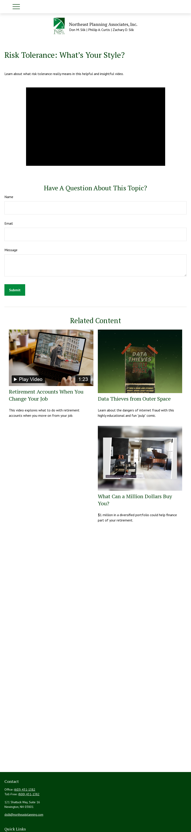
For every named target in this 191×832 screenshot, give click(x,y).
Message (10, 250)
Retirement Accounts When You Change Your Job (46, 395)
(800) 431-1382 (29, 794)
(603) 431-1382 (24, 789)
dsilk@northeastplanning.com (23, 815)
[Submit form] (14, 290)
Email (8, 223)
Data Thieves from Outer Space (134, 398)
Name (8, 197)
